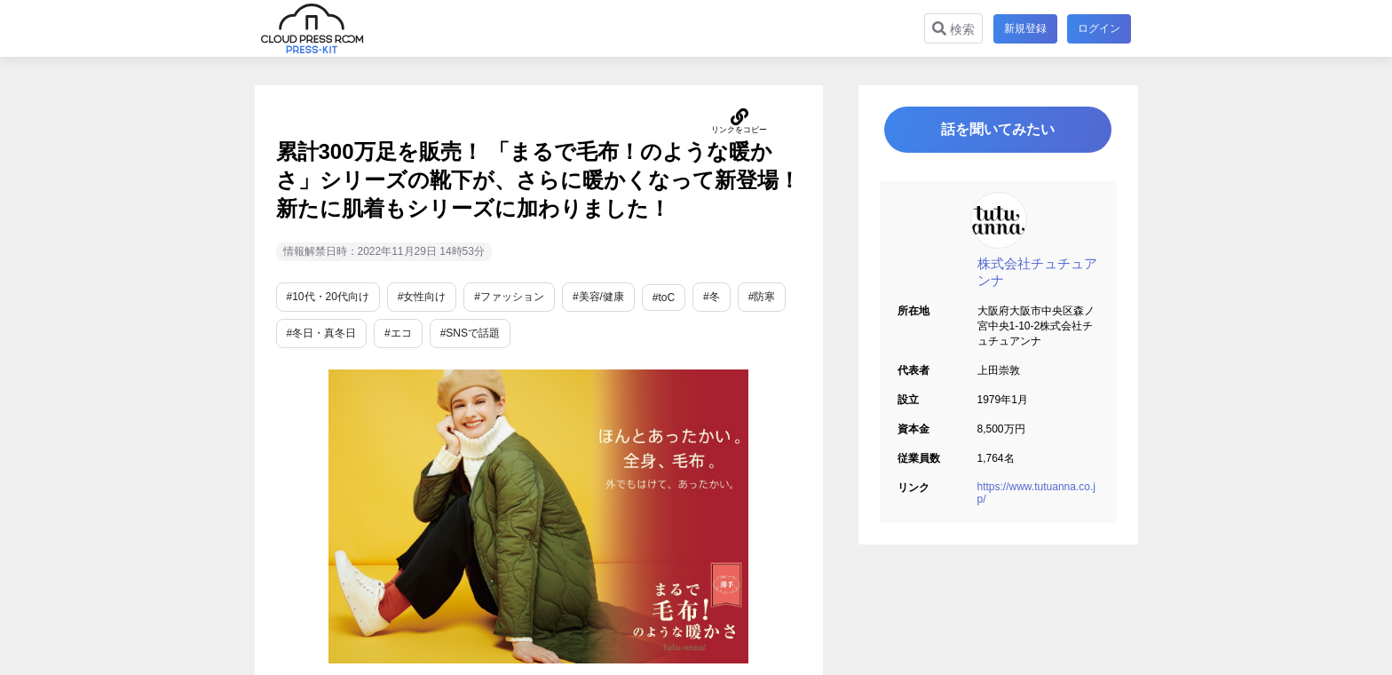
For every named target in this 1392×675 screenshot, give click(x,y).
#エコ (398, 333)
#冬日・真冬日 (322, 333)
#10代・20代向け (328, 296)
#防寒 (762, 296)
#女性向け (422, 296)
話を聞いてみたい (998, 130)
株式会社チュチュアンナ (1037, 273)
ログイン (1099, 28)
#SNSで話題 (470, 333)
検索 (952, 28)
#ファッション (509, 296)
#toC (663, 297)
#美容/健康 (598, 296)
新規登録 (1024, 28)
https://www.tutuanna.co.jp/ (1036, 493)
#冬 (711, 296)
